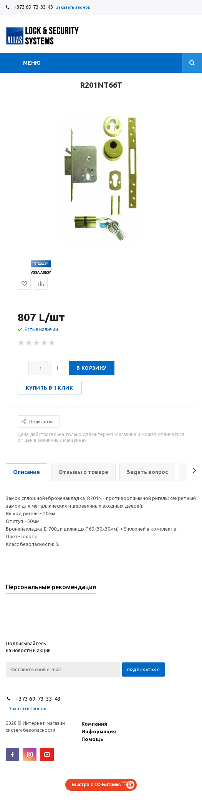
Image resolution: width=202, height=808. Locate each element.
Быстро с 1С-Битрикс (96, 784)
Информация (98, 731)
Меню (32, 63)
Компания (94, 723)
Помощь (92, 739)
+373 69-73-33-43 (33, 7)
